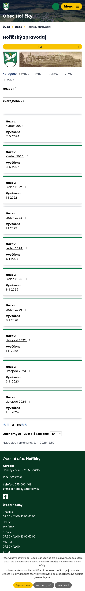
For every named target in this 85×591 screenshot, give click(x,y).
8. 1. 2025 (12, 290)
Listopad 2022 (19, 340)
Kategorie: (10, 74)
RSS (59, 47)
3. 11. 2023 (12, 381)
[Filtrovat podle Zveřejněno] (42, 107)
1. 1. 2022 (11, 198)
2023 (39, 74)
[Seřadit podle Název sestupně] (16, 89)
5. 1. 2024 (12, 259)
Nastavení (63, 585)
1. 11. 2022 (12, 351)
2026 (10, 80)
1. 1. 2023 (11, 228)
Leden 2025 (17, 279)
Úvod (6, 27)
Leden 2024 (17, 248)
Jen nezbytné (43, 585)
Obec (18, 27)
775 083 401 (23, 484)
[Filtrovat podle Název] (42, 94)
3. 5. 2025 (12, 167)
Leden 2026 (17, 310)
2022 (25, 74)
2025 (68, 74)
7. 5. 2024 (12, 136)
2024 (54, 74)
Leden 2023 (17, 218)
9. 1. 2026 (12, 320)
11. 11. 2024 (12, 412)
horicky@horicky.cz (26, 489)
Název (8, 89)
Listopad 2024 (19, 402)
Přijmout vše (23, 585)
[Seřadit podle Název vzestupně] (16, 87)
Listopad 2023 (19, 371)
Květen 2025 (17, 156)
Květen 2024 (17, 126)
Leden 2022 (17, 187)
